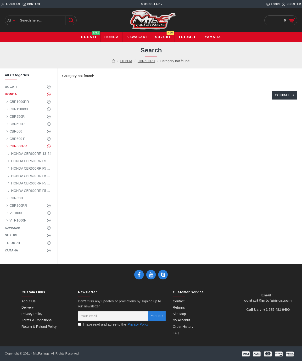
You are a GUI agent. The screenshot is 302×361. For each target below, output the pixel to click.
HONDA (126, 61)
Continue (282, 95)
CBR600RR (146, 61)
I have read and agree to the (113, 324)
